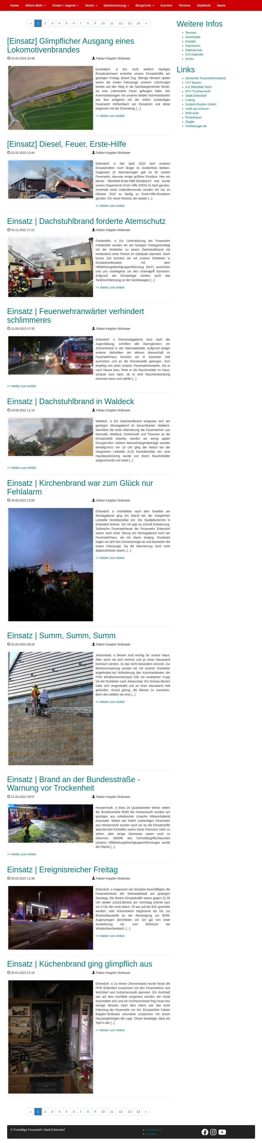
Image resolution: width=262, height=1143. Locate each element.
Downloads (192, 37)
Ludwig (190, 100)
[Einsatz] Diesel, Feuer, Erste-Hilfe (66, 144)
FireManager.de (196, 126)
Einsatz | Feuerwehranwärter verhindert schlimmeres (75, 315)
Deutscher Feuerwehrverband (205, 78)
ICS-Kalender (194, 54)
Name (221, 5)
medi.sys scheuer (197, 108)
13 (129, 23)
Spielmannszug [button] (116, 5)
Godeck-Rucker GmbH (200, 104)
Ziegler (190, 121)
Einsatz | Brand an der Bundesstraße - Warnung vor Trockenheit (73, 784)
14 (138, 23)
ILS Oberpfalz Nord (198, 87)
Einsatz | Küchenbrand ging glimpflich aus (79, 963)
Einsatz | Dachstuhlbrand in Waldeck (70, 401)
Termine (184, 5)
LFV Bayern (193, 82)
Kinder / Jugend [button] (65, 5)
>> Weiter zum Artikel (110, 116)
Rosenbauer (193, 117)
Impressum (192, 45)
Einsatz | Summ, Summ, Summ (61, 635)
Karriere (166, 5)
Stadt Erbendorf (196, 95)
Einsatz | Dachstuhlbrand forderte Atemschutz (86, 221)
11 (112, 23)
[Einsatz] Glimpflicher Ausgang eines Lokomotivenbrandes (70, 45)
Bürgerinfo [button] (144, 5)
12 (120, 23)
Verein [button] (91, 5)
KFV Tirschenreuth (198, 91)
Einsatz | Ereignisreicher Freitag (62, 869)
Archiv (189, 59)
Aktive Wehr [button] (35, 5)
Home (14, 5)
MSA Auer (192, 113)
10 (103, 23)
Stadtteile (204, 5)
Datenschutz (193, 50)
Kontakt (190, 41)
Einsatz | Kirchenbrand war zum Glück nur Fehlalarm (80, 487)
